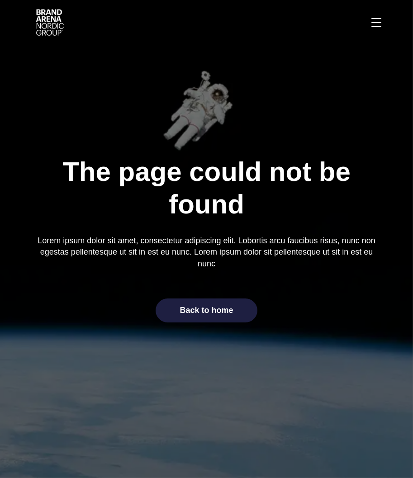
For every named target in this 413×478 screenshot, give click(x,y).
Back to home (206, 310)
